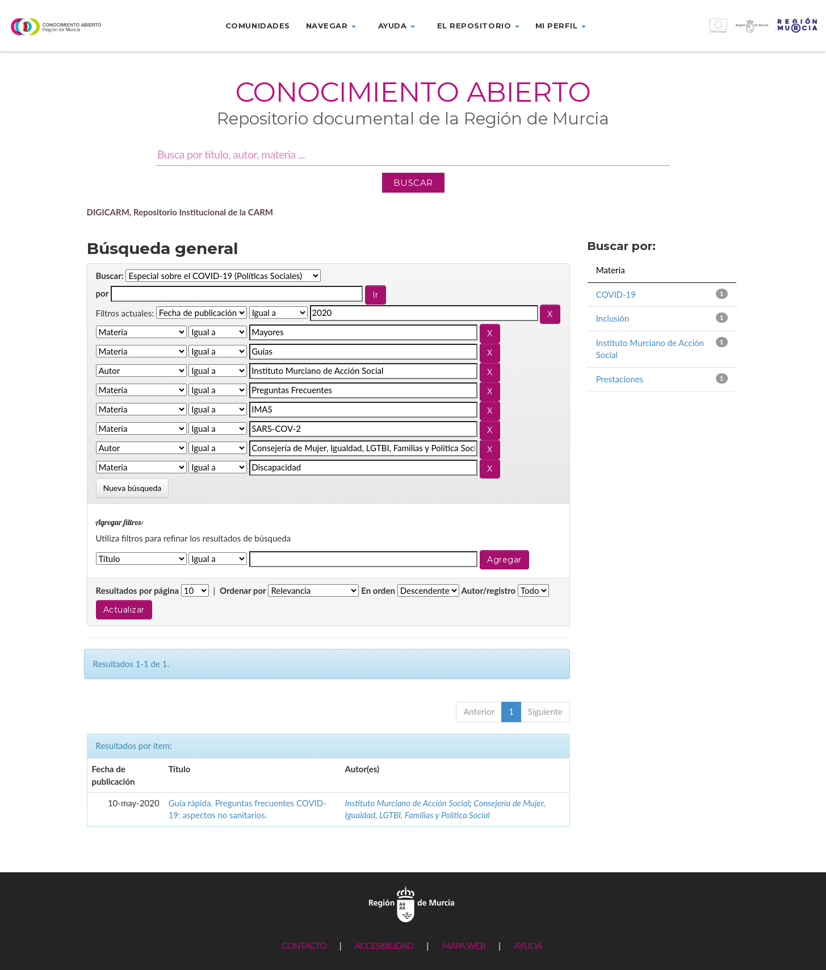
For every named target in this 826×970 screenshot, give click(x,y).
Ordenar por (243, 590)
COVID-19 (616, 294)
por (102, 293)
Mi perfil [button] (560, 25)
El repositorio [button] (478, 25)
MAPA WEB (463, 945)
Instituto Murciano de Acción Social (407, 803)
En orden (378, 590)
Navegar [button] (331, 25)
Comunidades (257, 25)
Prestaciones (619, 379)
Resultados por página (137, 590)
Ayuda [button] (396, 25)
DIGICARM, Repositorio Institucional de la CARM (180, 212)
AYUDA (528, 945)
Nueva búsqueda (132, 488)
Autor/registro (489, 590)
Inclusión (613, 318)
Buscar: (110, 275)
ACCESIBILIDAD (384, 945)
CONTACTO (304, 945)
